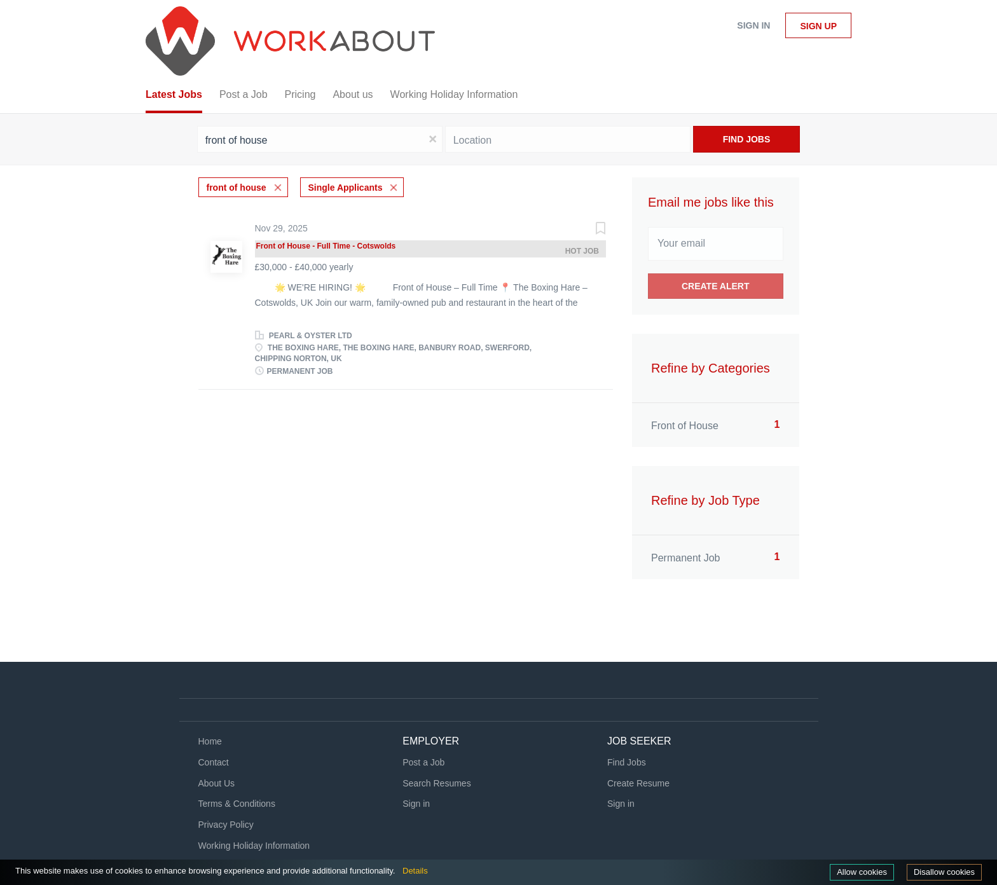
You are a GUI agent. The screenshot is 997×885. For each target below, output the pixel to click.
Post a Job (423, 762)
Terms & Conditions (236, 804)
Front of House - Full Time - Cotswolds (326, 246)
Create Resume (638, 783)
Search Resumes (436, 783)
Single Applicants (345, 187)
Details (415, 870)
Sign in (753, 25)
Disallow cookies (944, 872)
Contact (213, 762)
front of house (236, 187)
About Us (216, 783)
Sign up (818, 26)
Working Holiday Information (254, 845)
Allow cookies (862, 872)
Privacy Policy (226, 825)
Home (210, 741)
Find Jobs (747, 139)
